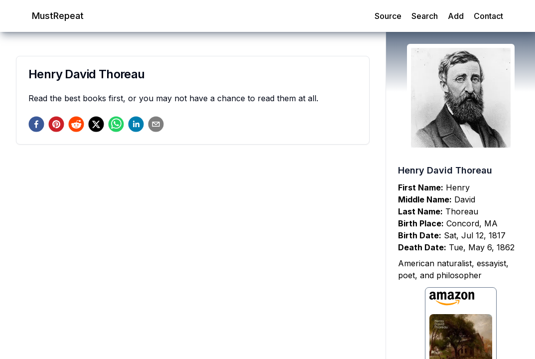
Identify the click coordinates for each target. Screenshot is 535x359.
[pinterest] (56, 124)
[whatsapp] (116, 124)
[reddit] (76, 124)
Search (424, 16)
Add (456, 16)
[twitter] (96, 124)
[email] (156, 124)
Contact (488, 16)
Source (388, 16)
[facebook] (36, 124)
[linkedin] (136, 124)
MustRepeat (58, 15)
